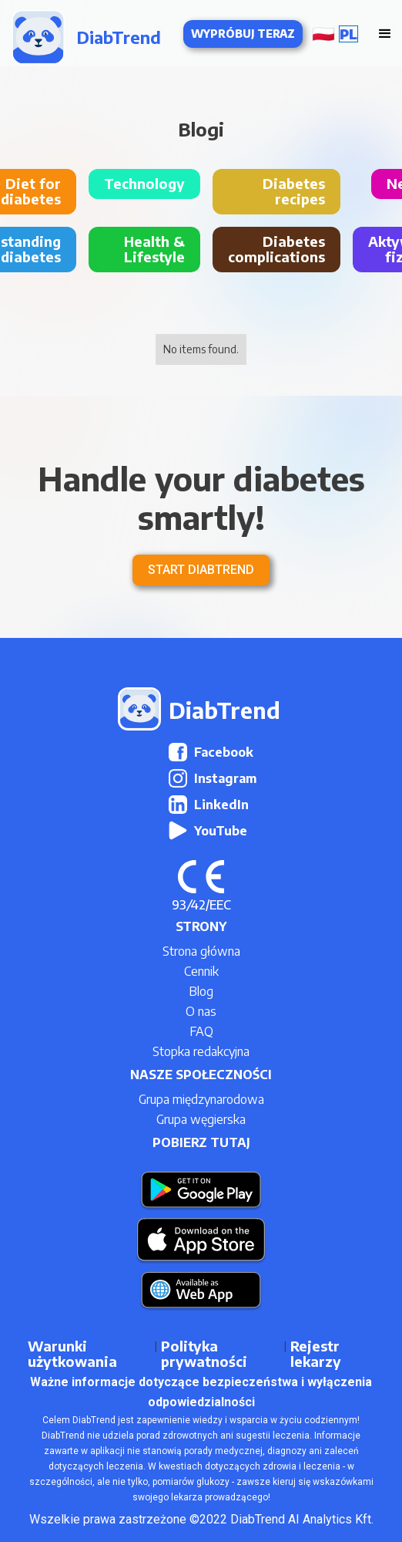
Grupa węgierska (201, 1119)
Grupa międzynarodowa (201, 1099)
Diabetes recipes (294, 191)
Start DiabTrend (201, 569)
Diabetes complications (276, 248)
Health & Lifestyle (154, 248)
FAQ (201, 1031)
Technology (144, 183)
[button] (339, 34)
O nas (201, 1011)
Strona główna (201, 951)
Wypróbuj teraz (243, 33)
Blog (201, 991)
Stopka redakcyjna (201, 1051)
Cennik (201, 971)
